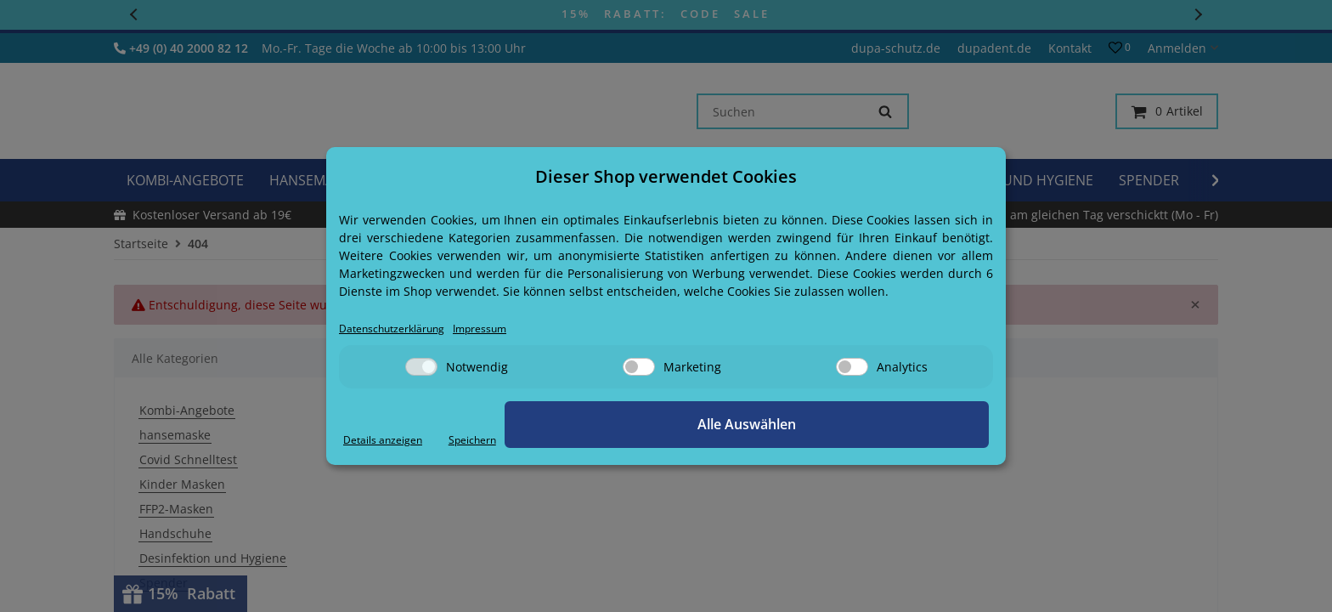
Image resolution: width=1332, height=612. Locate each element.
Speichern (781, 441)
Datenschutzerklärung (402, 329)
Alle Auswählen (904, 425)
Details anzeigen (390, 441)
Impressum (506, 329)
